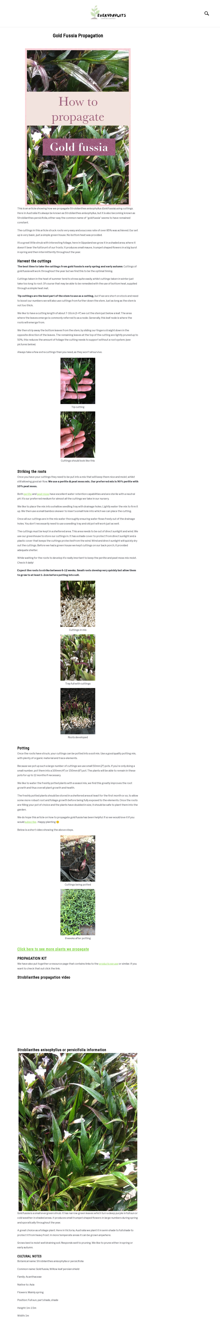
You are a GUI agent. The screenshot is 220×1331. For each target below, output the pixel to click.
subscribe (30, 822)
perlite (28, 494)
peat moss (43, 494)
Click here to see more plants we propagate (53, 949)
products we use (108, 963)
